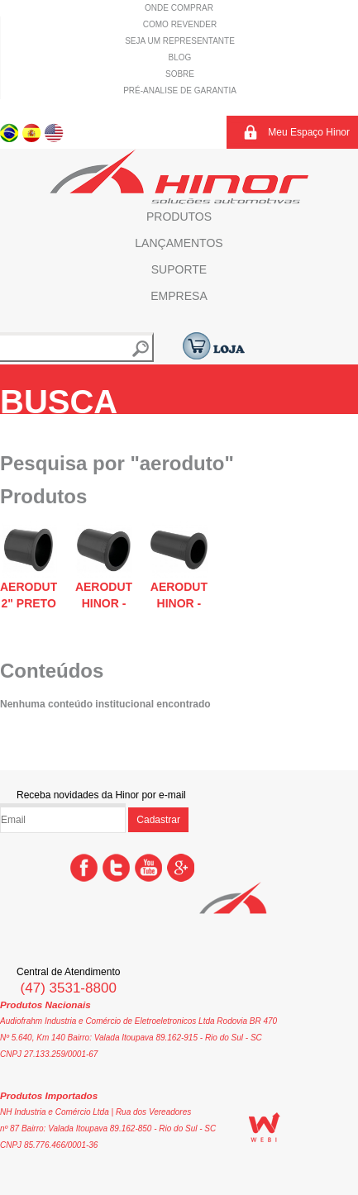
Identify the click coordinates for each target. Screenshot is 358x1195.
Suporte (179, 269)
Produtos (179, 216)
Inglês (54, 132)
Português (9, 132)
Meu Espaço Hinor (309, 132)
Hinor (179, 176)
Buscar (140, 348)
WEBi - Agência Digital (264, 1127)
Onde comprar (179, 7)
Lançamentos (178, 243)
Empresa (178, 295)
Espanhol (31, 132)
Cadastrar (158, 820)
